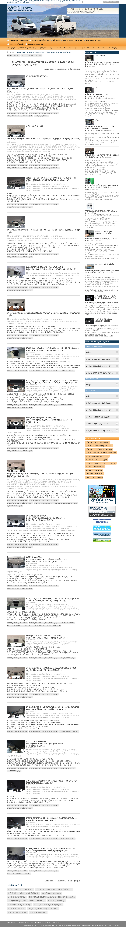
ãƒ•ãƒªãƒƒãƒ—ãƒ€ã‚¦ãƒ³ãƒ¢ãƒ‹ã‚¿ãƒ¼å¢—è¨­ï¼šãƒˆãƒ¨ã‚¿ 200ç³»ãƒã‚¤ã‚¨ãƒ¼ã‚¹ (44, 52)
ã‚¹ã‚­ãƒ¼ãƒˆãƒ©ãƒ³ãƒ (16, 908)
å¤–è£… (79, 48)
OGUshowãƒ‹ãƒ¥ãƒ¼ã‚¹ (36, 44)
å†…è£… (71, 48)
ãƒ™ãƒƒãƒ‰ (11, 48)
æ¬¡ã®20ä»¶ (70, 69)
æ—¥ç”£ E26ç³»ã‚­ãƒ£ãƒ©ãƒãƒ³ (97, 456)
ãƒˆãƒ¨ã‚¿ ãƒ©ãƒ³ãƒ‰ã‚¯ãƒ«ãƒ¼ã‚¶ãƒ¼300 (101, 453)
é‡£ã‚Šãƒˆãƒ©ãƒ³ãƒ (66, 405)
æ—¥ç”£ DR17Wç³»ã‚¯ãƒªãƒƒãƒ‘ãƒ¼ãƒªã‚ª (101, 463)
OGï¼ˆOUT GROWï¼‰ (94, 470)
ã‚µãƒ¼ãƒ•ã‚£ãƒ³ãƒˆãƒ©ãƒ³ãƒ (43, 503)
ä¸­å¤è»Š (56, 40)
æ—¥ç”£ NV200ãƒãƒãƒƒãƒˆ (96, 460)
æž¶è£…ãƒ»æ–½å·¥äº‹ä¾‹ (40, 40)
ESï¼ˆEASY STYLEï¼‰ (94, 477)
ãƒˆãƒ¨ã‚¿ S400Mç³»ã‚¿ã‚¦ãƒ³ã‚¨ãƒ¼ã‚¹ (99, 446)
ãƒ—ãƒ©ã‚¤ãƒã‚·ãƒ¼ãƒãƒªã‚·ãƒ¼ (47, 922)
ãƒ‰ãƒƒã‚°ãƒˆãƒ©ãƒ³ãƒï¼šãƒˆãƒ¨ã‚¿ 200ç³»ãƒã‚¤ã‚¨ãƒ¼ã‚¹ (49, 642)
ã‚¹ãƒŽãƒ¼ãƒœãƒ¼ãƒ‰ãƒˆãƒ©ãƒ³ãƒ (66, 503)
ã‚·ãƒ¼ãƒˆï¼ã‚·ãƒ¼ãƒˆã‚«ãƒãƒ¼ (27, 48)
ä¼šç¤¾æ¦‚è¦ (12, 922)
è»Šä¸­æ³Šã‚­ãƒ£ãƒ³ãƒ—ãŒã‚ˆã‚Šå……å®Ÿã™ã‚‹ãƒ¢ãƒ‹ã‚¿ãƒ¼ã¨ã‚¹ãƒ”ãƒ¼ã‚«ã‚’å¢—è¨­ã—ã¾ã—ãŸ (51, 420)
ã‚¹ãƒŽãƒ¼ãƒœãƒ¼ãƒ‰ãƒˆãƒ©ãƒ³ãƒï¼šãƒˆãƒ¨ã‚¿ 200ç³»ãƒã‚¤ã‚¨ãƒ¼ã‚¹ (47, 482)
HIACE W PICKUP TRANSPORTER (40, 750)
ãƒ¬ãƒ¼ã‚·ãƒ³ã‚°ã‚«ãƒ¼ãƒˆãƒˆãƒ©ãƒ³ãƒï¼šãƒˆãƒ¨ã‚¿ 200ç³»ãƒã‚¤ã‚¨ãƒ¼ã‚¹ (35, 145)
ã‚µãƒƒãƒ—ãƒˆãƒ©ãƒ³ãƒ (15, 506)
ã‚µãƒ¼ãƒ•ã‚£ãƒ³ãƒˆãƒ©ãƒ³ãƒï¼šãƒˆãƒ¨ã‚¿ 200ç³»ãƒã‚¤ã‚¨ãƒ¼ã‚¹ (32, 480)
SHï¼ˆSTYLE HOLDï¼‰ (14, 625)
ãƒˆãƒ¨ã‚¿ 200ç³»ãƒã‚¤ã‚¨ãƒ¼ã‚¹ (32, 55)
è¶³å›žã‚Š (86, 48)
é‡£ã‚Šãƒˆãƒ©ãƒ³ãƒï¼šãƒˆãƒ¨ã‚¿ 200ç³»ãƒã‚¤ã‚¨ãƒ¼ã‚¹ (48, 387)
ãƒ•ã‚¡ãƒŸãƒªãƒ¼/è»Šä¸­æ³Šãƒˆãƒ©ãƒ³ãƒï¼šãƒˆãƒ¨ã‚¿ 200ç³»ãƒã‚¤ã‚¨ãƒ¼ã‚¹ (35, 95)
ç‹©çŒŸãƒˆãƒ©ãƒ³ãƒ (14, 771)
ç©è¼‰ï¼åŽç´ (61, 48)
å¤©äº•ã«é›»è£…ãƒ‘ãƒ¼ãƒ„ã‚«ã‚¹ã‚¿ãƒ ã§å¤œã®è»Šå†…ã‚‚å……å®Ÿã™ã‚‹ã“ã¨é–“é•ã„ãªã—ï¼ (48, 559)
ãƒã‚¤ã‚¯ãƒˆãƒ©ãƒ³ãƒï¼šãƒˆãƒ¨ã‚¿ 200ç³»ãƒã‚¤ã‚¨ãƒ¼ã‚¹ (49, 354)
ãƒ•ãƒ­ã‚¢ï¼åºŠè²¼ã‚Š (45, 48)
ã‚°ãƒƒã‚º (114, 48)
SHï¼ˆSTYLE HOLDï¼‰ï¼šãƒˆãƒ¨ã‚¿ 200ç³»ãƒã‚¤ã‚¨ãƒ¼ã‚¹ (42, 625)
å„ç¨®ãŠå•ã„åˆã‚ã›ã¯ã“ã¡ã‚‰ (92, 10)
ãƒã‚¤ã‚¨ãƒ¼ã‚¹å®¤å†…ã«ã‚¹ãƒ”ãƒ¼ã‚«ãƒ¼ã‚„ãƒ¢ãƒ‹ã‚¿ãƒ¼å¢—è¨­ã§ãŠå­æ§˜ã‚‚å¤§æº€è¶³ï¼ (46, 518)
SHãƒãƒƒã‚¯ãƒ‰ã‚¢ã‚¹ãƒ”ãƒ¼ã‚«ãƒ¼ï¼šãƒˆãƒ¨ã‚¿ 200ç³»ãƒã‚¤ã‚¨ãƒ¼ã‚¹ (50, 607)
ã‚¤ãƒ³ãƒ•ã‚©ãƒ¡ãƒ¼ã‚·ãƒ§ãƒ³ (73, 40)
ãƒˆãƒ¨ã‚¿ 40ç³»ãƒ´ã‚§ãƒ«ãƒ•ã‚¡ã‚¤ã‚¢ (99, 449)
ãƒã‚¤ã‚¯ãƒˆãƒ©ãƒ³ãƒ (67, 370)
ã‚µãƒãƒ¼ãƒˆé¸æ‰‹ (93, 40)
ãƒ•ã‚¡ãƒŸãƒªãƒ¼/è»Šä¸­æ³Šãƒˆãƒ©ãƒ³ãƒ (20, 116)
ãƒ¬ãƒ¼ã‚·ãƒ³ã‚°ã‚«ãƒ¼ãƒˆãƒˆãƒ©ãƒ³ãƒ (46, 168)
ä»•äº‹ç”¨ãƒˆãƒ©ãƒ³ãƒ (41, 116)
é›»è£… (93, 48)
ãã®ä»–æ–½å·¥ (104, 48)
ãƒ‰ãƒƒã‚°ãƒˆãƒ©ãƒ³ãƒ (67, 658)
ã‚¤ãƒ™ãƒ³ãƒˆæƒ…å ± (17, 44)
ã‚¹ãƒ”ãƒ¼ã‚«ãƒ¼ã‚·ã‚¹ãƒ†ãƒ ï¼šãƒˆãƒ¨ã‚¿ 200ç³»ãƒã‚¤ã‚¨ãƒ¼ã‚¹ (44, 149)
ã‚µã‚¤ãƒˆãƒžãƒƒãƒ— (26, 922)
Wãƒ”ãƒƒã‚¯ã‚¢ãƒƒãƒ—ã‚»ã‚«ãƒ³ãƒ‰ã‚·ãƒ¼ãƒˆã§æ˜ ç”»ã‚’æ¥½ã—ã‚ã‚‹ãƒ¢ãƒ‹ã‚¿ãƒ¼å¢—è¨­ (46, 743)
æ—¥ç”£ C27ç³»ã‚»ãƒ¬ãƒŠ (95, 467)
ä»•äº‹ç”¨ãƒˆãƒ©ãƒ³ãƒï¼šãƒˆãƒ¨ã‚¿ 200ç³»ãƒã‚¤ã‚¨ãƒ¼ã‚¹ (26, 97)
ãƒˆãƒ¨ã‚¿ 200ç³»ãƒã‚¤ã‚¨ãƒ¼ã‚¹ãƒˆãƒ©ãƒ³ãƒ (43, 113)
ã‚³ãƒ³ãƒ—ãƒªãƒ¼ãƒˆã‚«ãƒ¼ (19, 40)
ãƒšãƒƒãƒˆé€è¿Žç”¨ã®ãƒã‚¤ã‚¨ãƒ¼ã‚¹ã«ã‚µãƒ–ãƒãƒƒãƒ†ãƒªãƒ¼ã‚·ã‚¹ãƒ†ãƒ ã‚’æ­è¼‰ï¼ (105, 187)
